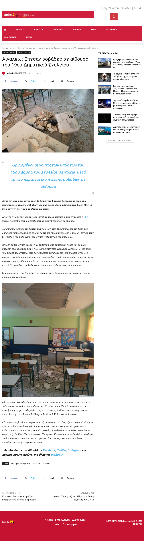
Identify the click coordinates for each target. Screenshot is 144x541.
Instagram (74, 450)
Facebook (49, 450)
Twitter (61, 450)
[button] (114, 16)
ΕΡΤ (86, 216)
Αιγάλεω (36, 463)
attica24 (10, 73)
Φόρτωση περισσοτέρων (120, 140)
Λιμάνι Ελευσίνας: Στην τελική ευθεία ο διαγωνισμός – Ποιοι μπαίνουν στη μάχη (126, 129)
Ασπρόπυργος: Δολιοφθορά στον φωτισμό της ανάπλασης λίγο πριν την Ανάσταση (126, 117)
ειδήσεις (57, 455)
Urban (5, 52)
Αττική (13, 48)
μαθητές (46, 463)
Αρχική (5, 48)
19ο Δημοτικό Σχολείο (20, 463)
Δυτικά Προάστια (26, 48)
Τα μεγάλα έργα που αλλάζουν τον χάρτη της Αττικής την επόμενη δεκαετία (126, 76)
